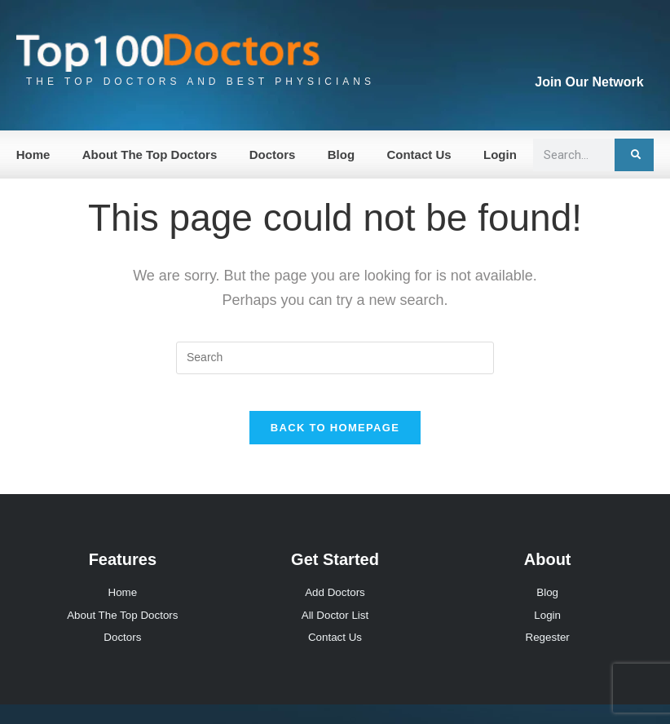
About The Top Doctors (150, 154)
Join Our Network (589, 82)
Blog (341, 154)
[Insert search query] (335, 358)
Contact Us (418, 154)
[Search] (634, 155)
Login (500, 154)
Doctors (272, 154)
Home (33, 154)
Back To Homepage (335, 441)
